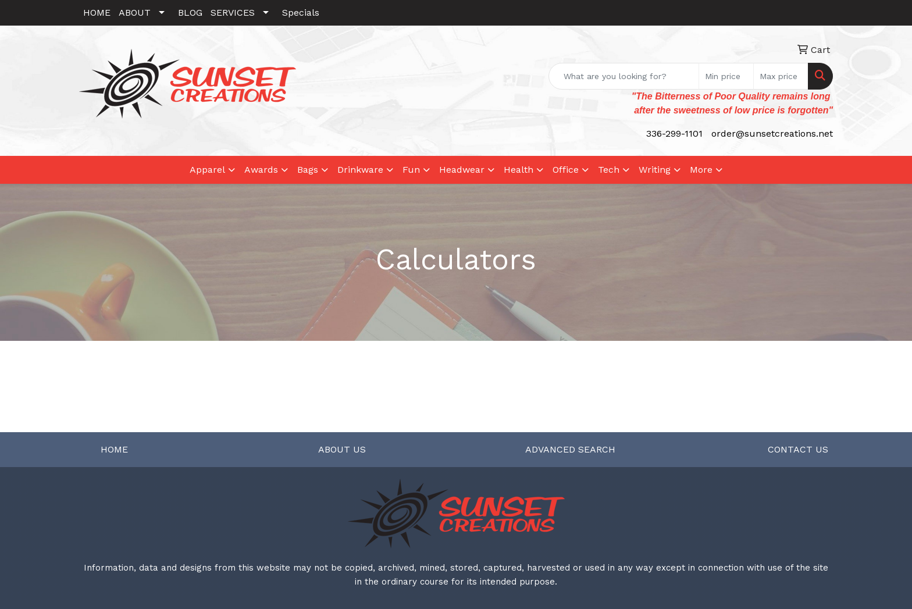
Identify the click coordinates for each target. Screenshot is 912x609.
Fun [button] (411, 169)
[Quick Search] (623, 76)
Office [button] (566, 169)
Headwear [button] (461, 169)
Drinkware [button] (360, 169)
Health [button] (518, 169)
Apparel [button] (207, 169)
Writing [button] (655, 169)
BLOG (190, 12)
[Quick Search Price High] (780, 76)
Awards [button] (261, 169)
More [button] (701, 169)
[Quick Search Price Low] (726, 76)
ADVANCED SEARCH (570, 449)
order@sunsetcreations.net (772, 133)
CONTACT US (798, 449)
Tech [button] (608, 169)
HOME (97, 12)
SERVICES (233, 12)
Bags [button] (307, 169)
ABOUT (135, 12)
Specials (300, 12)
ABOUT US (342, 449)
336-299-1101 (674, 133)
